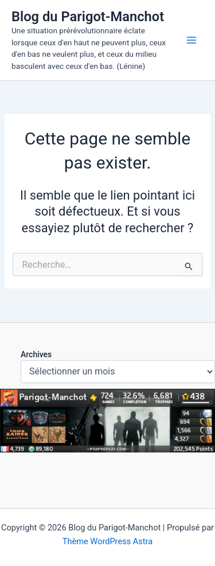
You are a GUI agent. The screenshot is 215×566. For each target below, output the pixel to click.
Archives (36, 354)
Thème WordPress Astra (107, 541)
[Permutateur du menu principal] (191, 40)
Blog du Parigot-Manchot (87, 17)
